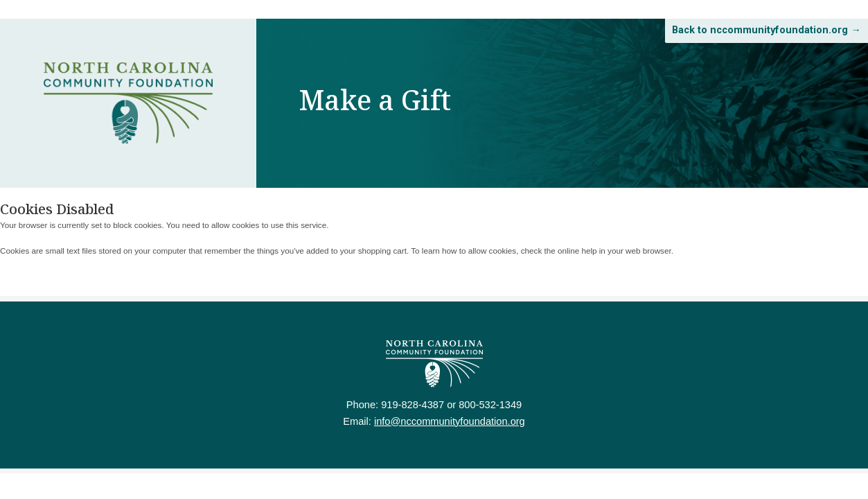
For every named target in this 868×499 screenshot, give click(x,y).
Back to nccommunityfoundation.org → (737, 41)
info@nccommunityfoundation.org (451, 431)
